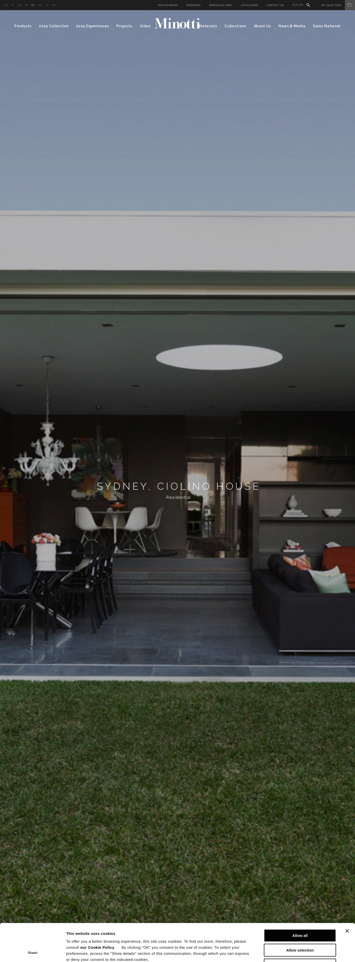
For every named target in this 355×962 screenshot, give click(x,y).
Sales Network (327, 26)
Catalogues (249, 5)
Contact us (275, 5)
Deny (300, 930)
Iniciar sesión (168, 5)
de (19, 5)
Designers (193, 5)
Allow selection (300, 915)
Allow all (300, 900)
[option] (177, 486)
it (13, 5)
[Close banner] (347, 895)
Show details (265, 952)
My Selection (338, 5)
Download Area (220, 5)
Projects (124, 26)
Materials (208, 26)
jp (46, 5)
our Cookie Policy (97, 912)
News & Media (291, 26)
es (32, 5)
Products (23, 26)
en (6, 5)
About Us (262, 26)
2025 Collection (54, 26)
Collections (235, 26)
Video (145, 26)
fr (26, 5)
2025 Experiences (92, 26)
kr (53, 5)
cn (40, 5)
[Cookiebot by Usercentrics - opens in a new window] (33, 952)
